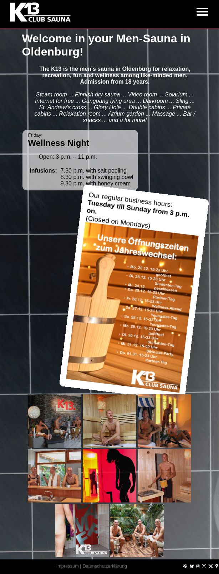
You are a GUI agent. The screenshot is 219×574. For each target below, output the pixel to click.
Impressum (67, 566)
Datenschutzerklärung (104, 566)
